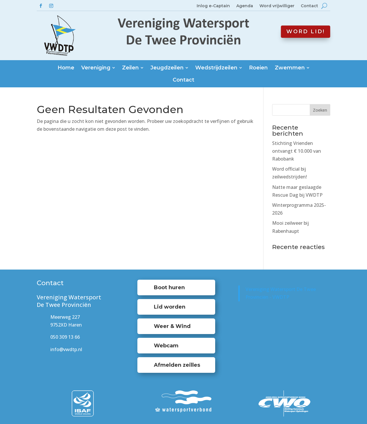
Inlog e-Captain (213, 6)
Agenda (244, 6)
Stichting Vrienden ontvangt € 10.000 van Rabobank (296, 151)
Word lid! (305, 31)
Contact (309, 6)
